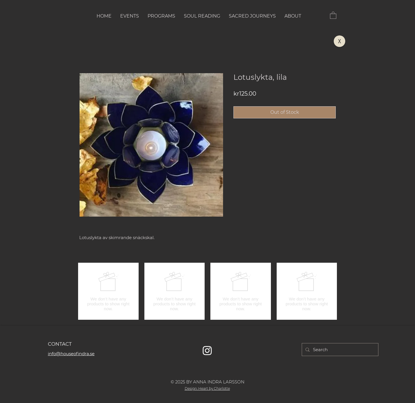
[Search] (339, 349)
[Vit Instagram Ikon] (207, 351)
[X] (339, 41)
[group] (207, 291)
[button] (333, 15)
